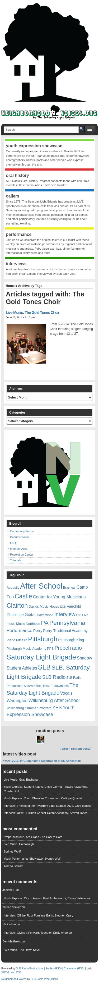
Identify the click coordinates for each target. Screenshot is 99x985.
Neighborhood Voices (13, 979)
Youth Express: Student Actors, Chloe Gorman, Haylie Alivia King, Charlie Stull (46, 789)
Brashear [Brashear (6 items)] (69, 587)
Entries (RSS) (53, 968)
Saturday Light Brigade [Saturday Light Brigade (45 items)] (41, 657)
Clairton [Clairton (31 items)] (17, 605)
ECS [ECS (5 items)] (63, 606)
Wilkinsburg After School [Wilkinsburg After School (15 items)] (53, 700)
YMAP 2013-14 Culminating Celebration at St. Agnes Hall (42, 760)
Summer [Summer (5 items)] (29, 686)
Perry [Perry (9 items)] (38, 631)
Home (10, 286)
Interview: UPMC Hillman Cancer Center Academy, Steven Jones (45, 812)
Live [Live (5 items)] (79, 615)
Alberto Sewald (13, 866)
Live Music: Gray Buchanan (21, 779)
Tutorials (15, 560)
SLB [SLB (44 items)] (44, 667)
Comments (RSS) (74, 968)
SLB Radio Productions (29, 968)
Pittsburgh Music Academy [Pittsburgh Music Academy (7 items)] (26, 648)
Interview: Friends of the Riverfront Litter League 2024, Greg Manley (47, 805)
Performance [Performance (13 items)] (19, 630)
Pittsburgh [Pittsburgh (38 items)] (42, 639)
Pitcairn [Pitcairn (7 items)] (21, 640)
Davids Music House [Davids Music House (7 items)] (44, 606)
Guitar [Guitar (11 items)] (30, 614)
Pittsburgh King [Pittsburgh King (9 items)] (71, 640)
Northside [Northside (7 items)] (33, 624)
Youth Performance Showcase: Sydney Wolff (32, 858)
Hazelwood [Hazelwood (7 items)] (45, 615)
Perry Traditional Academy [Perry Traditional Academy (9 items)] (65, 631)
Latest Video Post (19, 754)
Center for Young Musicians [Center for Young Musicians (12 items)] (59, 596)
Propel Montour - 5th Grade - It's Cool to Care (33, 837)
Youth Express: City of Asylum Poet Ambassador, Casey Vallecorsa (47, 898)
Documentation (20, 537)
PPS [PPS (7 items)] (50, 648)
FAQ (13, 542)
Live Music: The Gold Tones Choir (32, 312)
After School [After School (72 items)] (41, 585)
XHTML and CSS (11, 972)
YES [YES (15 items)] (57, 707)
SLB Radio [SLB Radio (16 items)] (53, 677)
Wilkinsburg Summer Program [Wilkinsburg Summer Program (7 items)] (29, 708)
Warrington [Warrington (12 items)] (17, 700)
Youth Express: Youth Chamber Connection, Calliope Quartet (43, 798)
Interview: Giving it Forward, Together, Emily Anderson (38, 932)
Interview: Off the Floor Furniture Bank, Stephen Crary (38, 915)
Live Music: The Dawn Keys (22, 949)
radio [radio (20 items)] (76, 648)
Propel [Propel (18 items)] (62, 648)
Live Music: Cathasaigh (19, 844)
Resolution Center (21, 554)
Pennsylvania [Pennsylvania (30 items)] (67, 622)
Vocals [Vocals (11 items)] (66, 693)
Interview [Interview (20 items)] (64, 614)
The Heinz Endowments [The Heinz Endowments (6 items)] (52, 686)
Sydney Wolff (12, 851)
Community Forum (22, 531)
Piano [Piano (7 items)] (11, 640)
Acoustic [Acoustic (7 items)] (13, 587)
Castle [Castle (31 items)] (23, 596)
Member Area (18, 548)
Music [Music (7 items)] (20, 624)
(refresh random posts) (75, 748)
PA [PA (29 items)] (45, 622)
